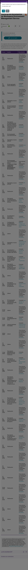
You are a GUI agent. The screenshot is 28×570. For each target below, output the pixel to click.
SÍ (3, 8)
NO (7, 8)
